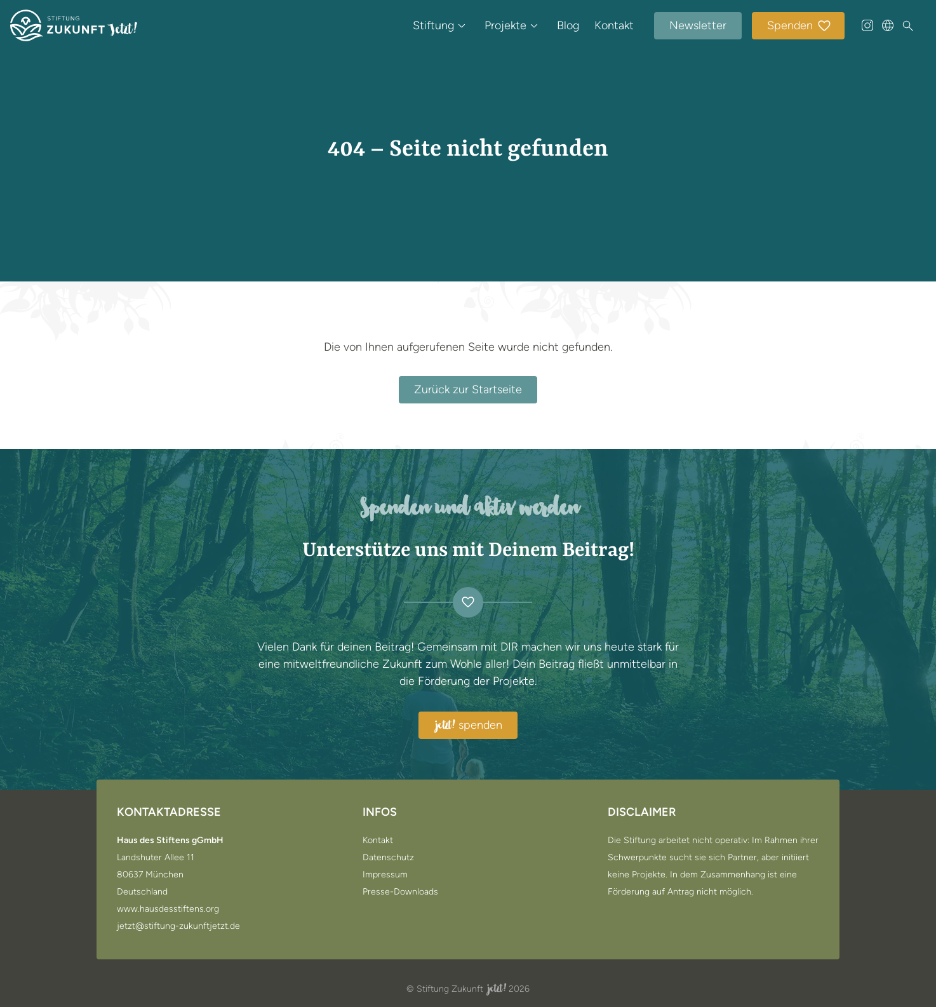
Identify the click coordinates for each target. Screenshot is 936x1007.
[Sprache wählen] (887, 25)
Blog (568, 25)
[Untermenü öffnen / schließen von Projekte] (534, 25)
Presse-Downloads (400, 892)
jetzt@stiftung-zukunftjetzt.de (178, 926)
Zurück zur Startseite (468, 389)
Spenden (799, 26)
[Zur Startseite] (73, 25)
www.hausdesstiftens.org (168, 909)
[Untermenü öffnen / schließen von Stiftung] (461, 25)
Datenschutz (388, 858)
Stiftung (433, 25)
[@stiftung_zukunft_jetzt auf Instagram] (867, 25)
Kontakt (614, 25)
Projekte (505, 25)
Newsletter (697, 25)
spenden (468, 725)
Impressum (385, 875)
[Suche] (908, 26)
